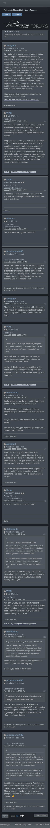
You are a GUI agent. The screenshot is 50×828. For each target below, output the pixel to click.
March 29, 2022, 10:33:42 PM (15, 262)
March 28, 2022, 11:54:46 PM (15, 51)
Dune (9, 179)
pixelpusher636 (14, 251)
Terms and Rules (44, 824)
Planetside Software (20, 824)
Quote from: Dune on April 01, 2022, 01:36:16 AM (25, 696)
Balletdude (12, 392)
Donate (33, 171)
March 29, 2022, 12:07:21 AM (15, 121)
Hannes (10, 218)
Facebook (18, 826)
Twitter (29, 824)
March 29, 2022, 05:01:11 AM (15, 229)
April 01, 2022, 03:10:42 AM (14, 534)
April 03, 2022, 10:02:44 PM (14, 746)
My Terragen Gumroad (20, 171)
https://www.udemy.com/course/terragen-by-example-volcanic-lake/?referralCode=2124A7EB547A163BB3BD (22, 96)
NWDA (6, 171)
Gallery (6, 210)
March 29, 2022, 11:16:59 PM (15, 304)
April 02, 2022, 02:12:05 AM (14, 637)
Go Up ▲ (38, 826)
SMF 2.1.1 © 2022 (5, 824)
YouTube (24, 826)
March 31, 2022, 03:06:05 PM (15, 449)
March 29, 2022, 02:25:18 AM (15, 190)
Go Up (5, 816)
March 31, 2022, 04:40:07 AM (15, 398)
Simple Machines (5, 826)
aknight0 (11, 45)
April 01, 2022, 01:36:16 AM (14, 501)
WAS (9, 113)
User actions (41, 815)
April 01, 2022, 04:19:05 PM (14, 599)
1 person (7, 436)
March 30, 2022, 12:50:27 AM (15, 335)
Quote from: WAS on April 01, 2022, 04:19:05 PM (25, 642)
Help (37, 824)
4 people (7, 105)
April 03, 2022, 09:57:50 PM (14, 691)
